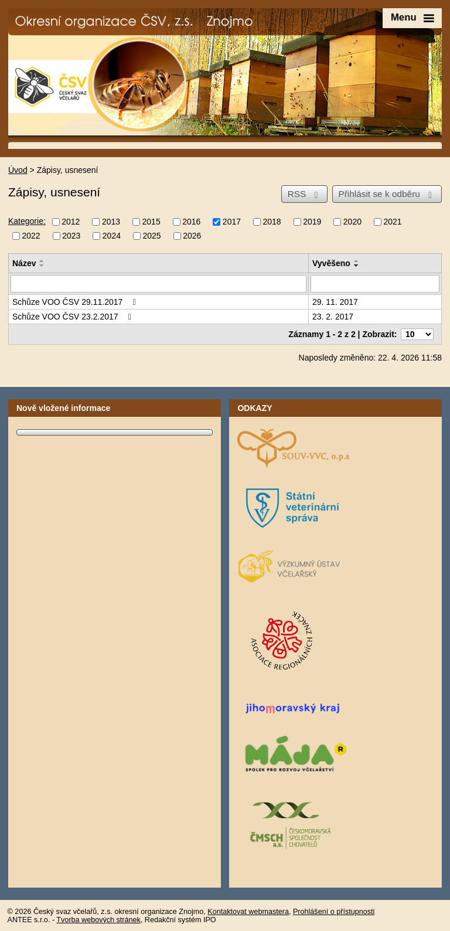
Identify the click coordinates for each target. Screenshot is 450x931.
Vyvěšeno (331, 263)
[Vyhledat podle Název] (158, 284)
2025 (151, 236)
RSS (305, 194)
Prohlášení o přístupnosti (333, 912)
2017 (232, 221)
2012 (71, 221)
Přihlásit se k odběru (386, 194)
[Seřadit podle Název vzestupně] (42, 261)
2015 (151, 221)
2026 (192, 236)
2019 (312, 221)
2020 (352, 221)
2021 (392, 221)
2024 (112, 236)
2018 (272, 221)
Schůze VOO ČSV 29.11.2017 (75, 302)
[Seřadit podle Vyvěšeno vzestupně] (356, 261)
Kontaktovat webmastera (248, 912)
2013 (111, 221)
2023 (71, 236)
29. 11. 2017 (335, 302)
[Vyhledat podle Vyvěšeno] (375, 284)
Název (24, 263)
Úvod (18, 170)
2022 (31, 236)
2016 (191, 221)
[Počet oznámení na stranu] (417, 334)
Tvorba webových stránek (98, 920)
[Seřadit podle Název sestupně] (42, 265)
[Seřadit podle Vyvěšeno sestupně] (356, 265)
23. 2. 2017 (332, 316)
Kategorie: (27, 221)
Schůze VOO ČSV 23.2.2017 (73, 316)
